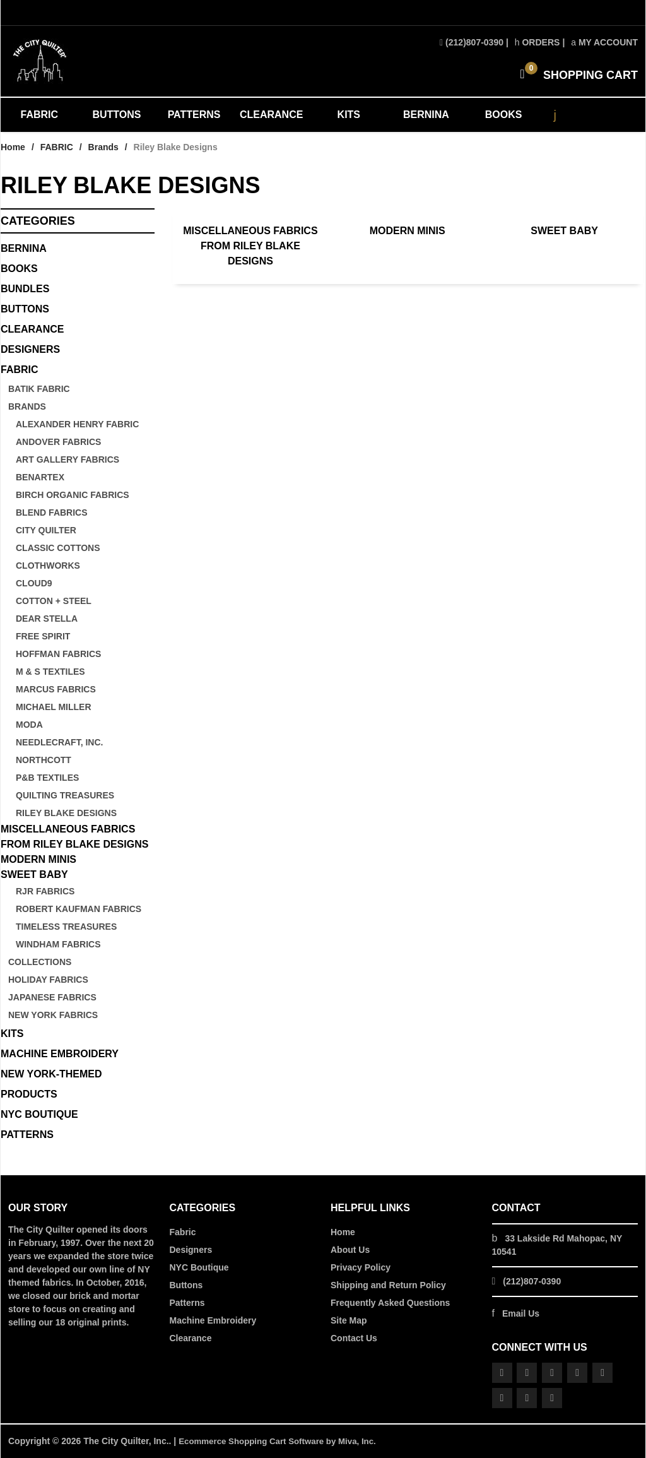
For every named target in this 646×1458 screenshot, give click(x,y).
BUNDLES (25, 288)
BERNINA (426, 114)
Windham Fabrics (58, 944)
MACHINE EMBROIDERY (60, 1053)
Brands (103, 147)
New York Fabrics (53, 1015)
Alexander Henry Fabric (77, 424)
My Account (604, 42)
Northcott (43, 760)
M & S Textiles (50, 672)
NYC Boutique (199, 1267)
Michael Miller (53, 707)
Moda (29, 725)
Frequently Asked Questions (390, 1303)
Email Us (520, 1313)
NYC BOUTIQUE (39, 1114)
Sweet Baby (564, 230)
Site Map (349, 1320)
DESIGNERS (30, 349)
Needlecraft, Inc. (59, 742)
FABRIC (40, 114)
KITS (349, 114)
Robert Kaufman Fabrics (78, 909)
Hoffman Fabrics (58, 654)
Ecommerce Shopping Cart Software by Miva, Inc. (283, 1441)
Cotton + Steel (53, 601)
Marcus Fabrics (56, 689)
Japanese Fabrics (52, 997)
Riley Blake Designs (66, 813)
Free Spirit (43, 636)
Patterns (187, 1303)
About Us (350, 1250)
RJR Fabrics (45, 891)
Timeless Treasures (66, 927)
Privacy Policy (361, 1267)
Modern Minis (407, 230)
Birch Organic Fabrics (72, 495)
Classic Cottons (58, 548)
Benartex (40, 477)
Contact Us (354, 1338)
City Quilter (46, 530)
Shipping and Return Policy (388, 1285)
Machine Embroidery (213, 1320)
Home (13, 147)
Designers (191, 1250)
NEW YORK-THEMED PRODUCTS (51, 1084)
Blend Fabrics (52, 512)
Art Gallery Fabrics (67, 459)
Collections (39, 962)
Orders (537, 42)
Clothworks (48, 565)
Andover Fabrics (58, 442)
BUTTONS (116, 114)
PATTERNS (194, 114)
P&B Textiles (47, 778)
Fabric (183, 1232)
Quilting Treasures (65, 795)
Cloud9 (34, 583)
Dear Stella (47, 618)
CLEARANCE (271, 114)
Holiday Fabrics (48, 980)
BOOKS (503, 114)
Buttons (25, 309)
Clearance (191, 1338)
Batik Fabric (39, 389)
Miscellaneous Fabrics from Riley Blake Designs (250, 245)
